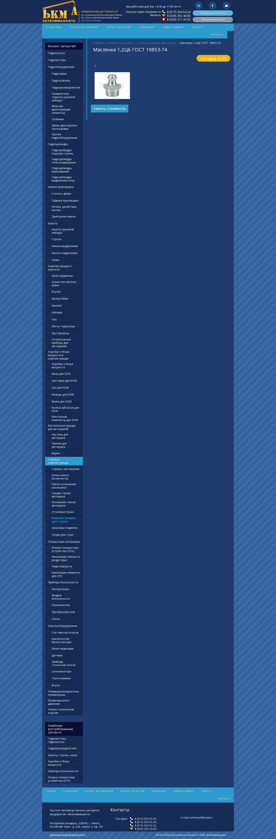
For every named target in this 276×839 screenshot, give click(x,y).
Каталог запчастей (119, 27)
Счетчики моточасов (65, 632)
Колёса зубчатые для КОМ (65, 409)
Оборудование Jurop (213, 19)
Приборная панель (64, 216)
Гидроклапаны (61, 80)
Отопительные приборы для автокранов (61, 343)
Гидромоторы (57, 60)
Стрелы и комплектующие (58, 461)
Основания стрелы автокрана (64, 503)
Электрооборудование (62, 626)
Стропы (56, 239)
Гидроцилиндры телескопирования (64, 160)
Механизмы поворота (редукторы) (66, 558)
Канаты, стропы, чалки (62, 755)
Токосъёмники (61, 678)
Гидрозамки (59, 73)
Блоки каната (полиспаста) (60, 476)
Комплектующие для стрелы (157, 43)
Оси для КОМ (60, 387)
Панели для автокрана (59, 445)
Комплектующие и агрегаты (59, 267)
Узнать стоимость (109, 108)
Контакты (217, 34)
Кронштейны (60, 298)
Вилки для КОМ (62, 401)
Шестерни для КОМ (64, 380)
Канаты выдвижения (65, 246)
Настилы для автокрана (60, 436)
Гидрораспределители (66, 87)
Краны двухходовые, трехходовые (65, 127)
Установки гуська (63, 512)
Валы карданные (62, 275)
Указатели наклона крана (64, 283)
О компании (53, 27)
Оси (54, 319)
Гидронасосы (56, 53)
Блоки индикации (62, 648)
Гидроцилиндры (58, 144)
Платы (56, 619)
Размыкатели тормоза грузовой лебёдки (63, 97)
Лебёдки (57, 312)
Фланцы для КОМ (63, 394)
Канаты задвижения (64, 253)
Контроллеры (60, 589)
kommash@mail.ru (200, 817)
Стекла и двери (61, 193)
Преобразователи (63, 612)
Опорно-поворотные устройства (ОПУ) (65, 549)
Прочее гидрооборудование (65, 136)
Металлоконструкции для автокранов (61, 427)
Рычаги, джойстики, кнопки (64, 208)
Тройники (58, 119)
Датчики (57, 655)
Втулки (56, 291)
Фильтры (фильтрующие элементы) (61, 109)
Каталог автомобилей (84, 27)
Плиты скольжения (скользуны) (64, 485)
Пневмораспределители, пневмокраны (63, 693)
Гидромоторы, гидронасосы (57, 740)
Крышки (57, 305)
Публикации (146, 27)
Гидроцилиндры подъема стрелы (62, 151)
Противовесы (60, 333)
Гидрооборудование (61, 67)
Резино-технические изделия (61, 711)
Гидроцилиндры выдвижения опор (63, 178)
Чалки (55, 260)
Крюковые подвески (64, 528)
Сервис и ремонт (173, 27)
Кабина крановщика (61, 187)
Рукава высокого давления (59, 702)
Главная (98, 43)
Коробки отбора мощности (62, 365)
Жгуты (56, 685)
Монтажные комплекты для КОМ (65, 418)
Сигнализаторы (61, 671)
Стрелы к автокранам (65, 469)
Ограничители (61, 605)
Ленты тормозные (63, 326)
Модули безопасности (61, 596)
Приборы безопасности (63, 582)
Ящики (56, 453)
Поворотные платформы (64, 541)
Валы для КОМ (61, 373)
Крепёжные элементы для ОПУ (66, 574)
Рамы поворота (62, 566)
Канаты (52, 223)
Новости (197, 27)
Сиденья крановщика (65, 200)
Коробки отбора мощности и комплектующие (58, 355)
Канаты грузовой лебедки (63, 231)
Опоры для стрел (63, 534)
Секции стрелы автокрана (61, 494)
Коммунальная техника (213, 12)
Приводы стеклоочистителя (63, 663)
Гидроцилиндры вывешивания (62, 169)
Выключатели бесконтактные (61, 640)
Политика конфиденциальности (68, 834)
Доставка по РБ (213, 58)
